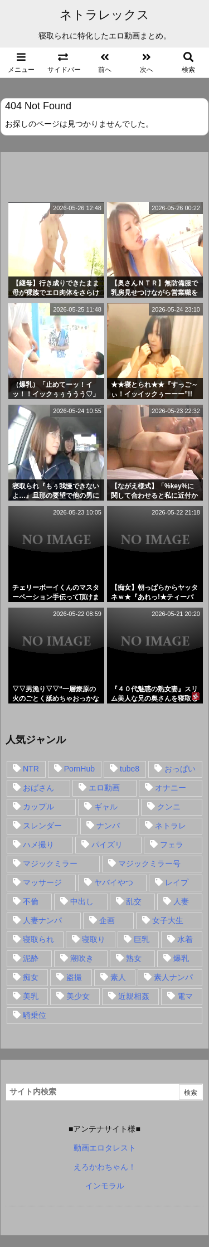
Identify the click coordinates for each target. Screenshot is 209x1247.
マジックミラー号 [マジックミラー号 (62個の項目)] (149, 863)
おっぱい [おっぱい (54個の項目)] (180, 768)
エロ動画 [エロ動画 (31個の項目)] (104, 787)
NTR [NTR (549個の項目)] (31, 768)
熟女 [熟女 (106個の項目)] (134, 958)
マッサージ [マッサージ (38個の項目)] (42, 882)
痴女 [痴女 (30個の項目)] (30, 977)
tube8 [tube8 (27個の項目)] (129, 768)
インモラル (104, 1185)
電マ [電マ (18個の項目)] (185, 996)
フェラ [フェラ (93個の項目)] (171, 844)
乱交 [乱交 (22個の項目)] (134, 901)
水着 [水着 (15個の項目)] (185, 939)
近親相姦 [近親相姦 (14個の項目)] (133, 996)
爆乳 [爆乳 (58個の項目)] (181, 958)
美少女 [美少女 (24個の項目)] (78, 996)
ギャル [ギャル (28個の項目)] (106, 806)
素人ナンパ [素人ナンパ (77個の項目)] (173, 977)
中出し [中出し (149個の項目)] (82, 901)
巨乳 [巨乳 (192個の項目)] (141, 939)
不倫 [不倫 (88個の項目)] (30, 901)
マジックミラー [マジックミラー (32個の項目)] (50, 863)
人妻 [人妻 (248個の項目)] (181, 901)
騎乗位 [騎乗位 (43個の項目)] (34, 1015)
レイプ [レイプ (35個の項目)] (176, 882)
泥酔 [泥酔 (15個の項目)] (30, 958)
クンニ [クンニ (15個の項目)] (169, 806)
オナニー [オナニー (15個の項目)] (170, 787)
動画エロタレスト (105, 1147)
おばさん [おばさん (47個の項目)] (38, 787)
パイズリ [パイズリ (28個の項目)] (107, 844)
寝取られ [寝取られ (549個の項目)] (38, 939)
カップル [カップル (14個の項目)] (38, 806)
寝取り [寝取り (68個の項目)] (93, 939)
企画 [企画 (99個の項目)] (107, 920)
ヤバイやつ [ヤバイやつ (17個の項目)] (113, 882)
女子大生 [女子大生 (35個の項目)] (167, 920)
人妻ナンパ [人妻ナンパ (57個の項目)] (42, 920)
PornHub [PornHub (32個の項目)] (79, 768)
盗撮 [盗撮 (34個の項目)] (74, 977)
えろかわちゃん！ (105, 1166)
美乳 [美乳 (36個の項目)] (30, 996)
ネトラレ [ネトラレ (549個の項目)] (170, 825)
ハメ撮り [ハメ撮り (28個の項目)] (38, 844)
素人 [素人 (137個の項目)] (118, 977)
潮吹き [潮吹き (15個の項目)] (82, 958)
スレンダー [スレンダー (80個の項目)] (42, 825)
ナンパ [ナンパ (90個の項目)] (108, 825)
